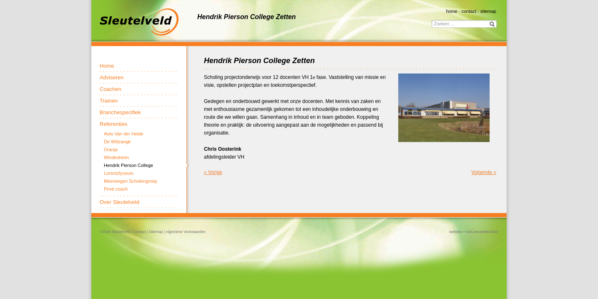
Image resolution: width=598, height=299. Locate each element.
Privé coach (115, 188)
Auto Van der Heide (123, 133)
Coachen (110, 89)
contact (468, 11)
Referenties (113, 124)
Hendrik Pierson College (128, 165)
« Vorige (213, 172)
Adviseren (112, 77)
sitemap (488, 11)
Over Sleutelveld (119, 202)
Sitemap (156, 232)
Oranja (111, 149)
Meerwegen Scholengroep (130, 181)
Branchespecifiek (120, 112)
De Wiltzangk (117, 141)
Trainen (109, 101)
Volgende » (483, 172)
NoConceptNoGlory (482, 232)
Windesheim (116, 157)
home (452, 11)
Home (107, 66)
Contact (139, 232)
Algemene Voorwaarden (186, 232)
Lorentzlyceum (119, 173)
